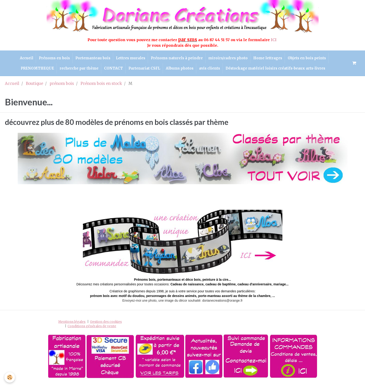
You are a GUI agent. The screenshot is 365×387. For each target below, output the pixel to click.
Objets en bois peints (312, 59)
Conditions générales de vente (92, 330)
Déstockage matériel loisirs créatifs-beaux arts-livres (280, 71)
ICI (274, 39)
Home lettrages (271, 59)
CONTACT (111, 71)
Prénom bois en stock (101, 86)
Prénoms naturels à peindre (177, 59)
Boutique (34, 86)
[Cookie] (10, 377)
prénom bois (62, 86)
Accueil (20, 59)
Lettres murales (129, 59)
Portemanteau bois (90, 59)
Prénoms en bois (50, 59)
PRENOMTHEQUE (32, 71)
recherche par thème (75, 71)
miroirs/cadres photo (230, 59)
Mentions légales (71, 325)
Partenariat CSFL (144, 71)
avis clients (212, 71)
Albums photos (181, 71)
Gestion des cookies (106, 325)
